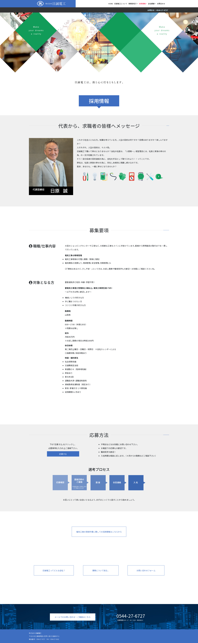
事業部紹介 (132, 3)
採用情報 (142, 3)
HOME (110, 3)
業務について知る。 (100, 570)
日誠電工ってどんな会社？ (54, 570)
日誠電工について (120, 3)
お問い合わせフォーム (146, 570)
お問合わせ (161, 3)
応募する (63, 454)
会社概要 (151, 3)
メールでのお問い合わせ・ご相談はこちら (73, 617)
